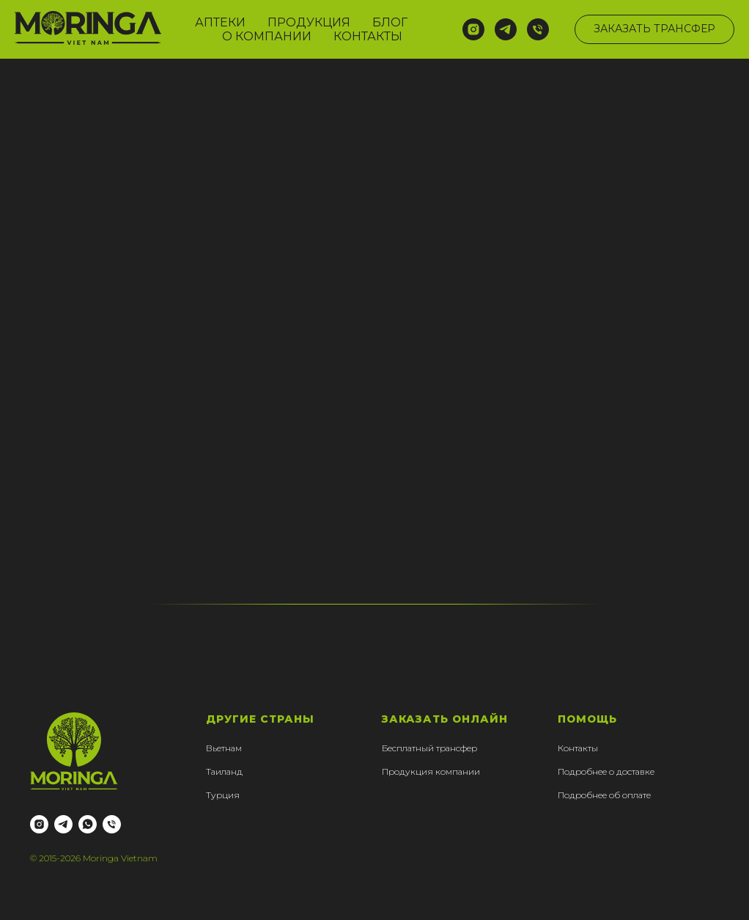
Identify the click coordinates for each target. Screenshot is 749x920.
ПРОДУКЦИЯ (309, 22)
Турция (223, 794)
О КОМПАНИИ (266, 36)
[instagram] (473, 29)
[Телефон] (538, 29)
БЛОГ (389, 22)
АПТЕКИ (220, 22)
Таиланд (224, 771)
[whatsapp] (87, 824)
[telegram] (506, 29)
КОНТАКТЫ (367, 36)
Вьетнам (224, 747)
